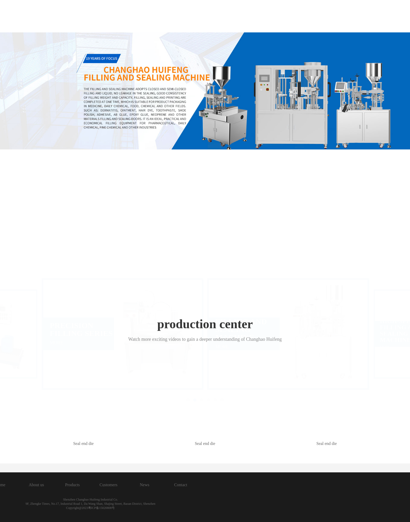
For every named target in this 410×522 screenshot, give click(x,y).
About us (194, 16)
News (309, 16)
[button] (188, 290)
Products (232, 16)
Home (158, 16)
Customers (273, 16)
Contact (344, 16)
